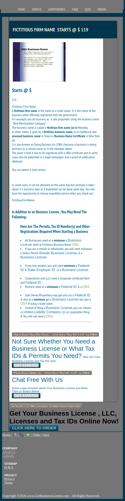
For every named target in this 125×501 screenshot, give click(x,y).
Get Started (26, 365)
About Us (8, 452)
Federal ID (33, 282)
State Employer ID (42, 270)
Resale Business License (58, 253)
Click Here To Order (34, 428)
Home (21, 9)
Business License (33, 257)
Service (37, 9)
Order (102, 9)
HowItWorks (56, 9)
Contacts (8, 456)
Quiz (88, 9)
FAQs (75, 9)
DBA (75, 244)
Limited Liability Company (41, 312)
